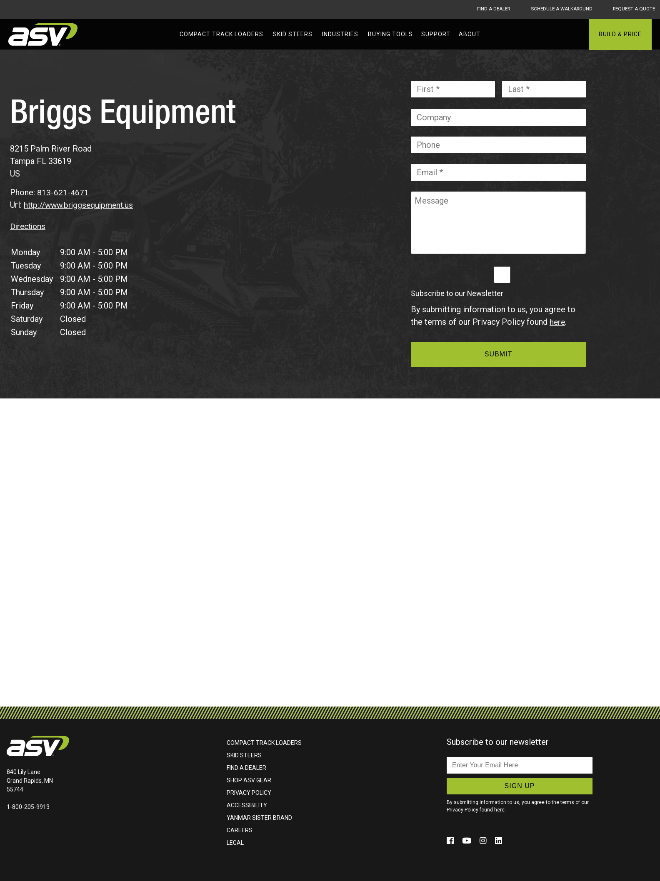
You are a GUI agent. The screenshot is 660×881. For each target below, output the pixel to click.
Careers (239, 829)
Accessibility (247, 804)
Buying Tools (390, 34)
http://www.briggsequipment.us (81, 205)
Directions (29, 226)
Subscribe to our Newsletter (457, 293)
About (469, 34)
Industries (340, 34)
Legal (235, 842)
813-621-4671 (63, 192)
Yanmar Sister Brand (259, 817)
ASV (43, 34)
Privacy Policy (249, 792)
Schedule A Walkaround (556, 9)
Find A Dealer (484, 9)
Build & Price (620, 34)
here (558, 322)
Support (435, 34)
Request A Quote (633, 9)
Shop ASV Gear (249, 779)
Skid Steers (292, 34)
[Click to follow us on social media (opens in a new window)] (451, 840)
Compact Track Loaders (221, 34)
